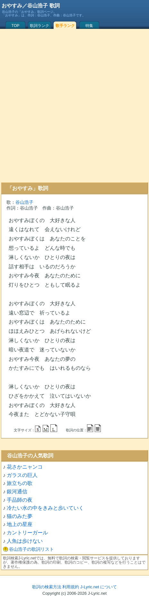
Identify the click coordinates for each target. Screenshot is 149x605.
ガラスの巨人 (22, 475)
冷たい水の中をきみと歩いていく (45, 508)
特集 (89, 25)
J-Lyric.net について (98, 586)
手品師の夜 (19, 500)
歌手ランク (65, 25)
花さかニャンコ (25, 467)
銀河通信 (17, 491)
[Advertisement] (73, 105)
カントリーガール (27, 532)
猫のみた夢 (19, 516)
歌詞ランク (39, 25)
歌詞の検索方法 (46, 586)
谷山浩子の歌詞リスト (31, 549)
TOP (15, 25)
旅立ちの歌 (19, 483)
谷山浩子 (24, 202)
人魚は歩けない (25, 541)
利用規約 (70, 586)
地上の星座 (19, 524)
